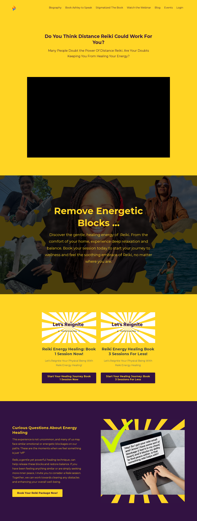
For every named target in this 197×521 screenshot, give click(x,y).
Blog (158, 7)
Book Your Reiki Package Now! (37, 493)
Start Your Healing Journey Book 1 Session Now (69, 378)
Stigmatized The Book (109, 7)
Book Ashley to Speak (78, 7)
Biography (55, 7)
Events (168, 7)
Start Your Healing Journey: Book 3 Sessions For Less (128, 378)
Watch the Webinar (139, 7)
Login (179, 7)
